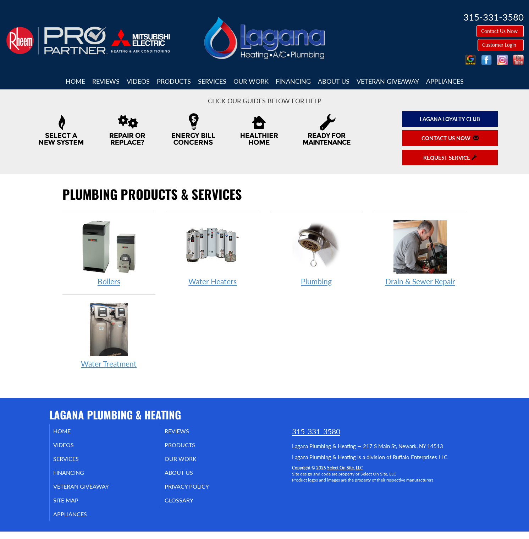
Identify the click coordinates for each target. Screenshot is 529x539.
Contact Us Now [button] (500, 31)
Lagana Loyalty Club (450, 119)
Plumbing (316, 252)
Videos (138, 81)
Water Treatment (109, 335)
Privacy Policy (196, 491)
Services (212, 81)
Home (75, 81)
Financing (293, 81)
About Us (333, 81)
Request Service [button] (450, 157)
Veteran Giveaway (388, 81)
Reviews (106, 81)
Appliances (445, 81)
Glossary (187, 506)
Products (174, 81)
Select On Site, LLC (345, 468)
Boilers (109, 252)
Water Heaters (212, 252)
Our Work (251, 81)
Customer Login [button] (500, 45)
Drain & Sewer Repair (420, 252)
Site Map (74, 506)
